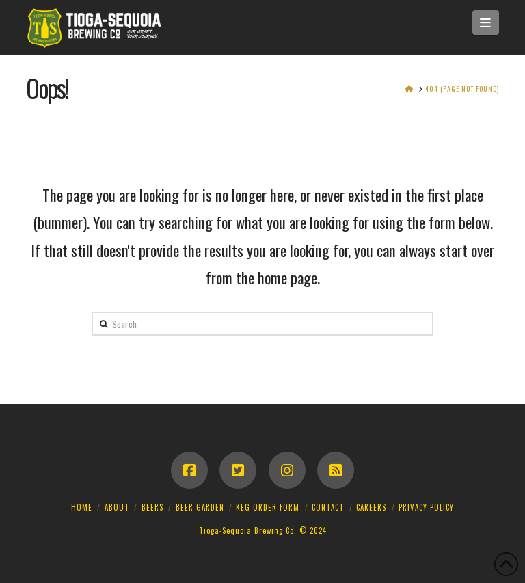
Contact (328, 507)
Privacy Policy (426, 507)
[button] (485, 22)
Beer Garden (200, 507)
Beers (152, 507)
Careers (371, 507)
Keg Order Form (267, 507)
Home (81, 507)
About (117, 507)
